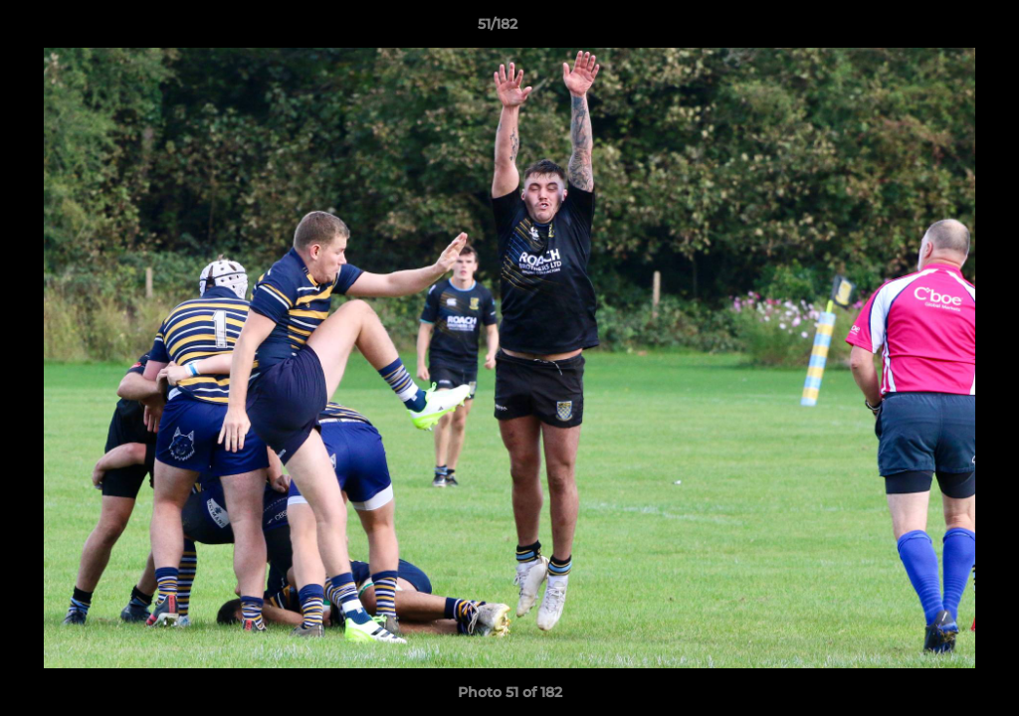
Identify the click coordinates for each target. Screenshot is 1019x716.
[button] (935, 29)
